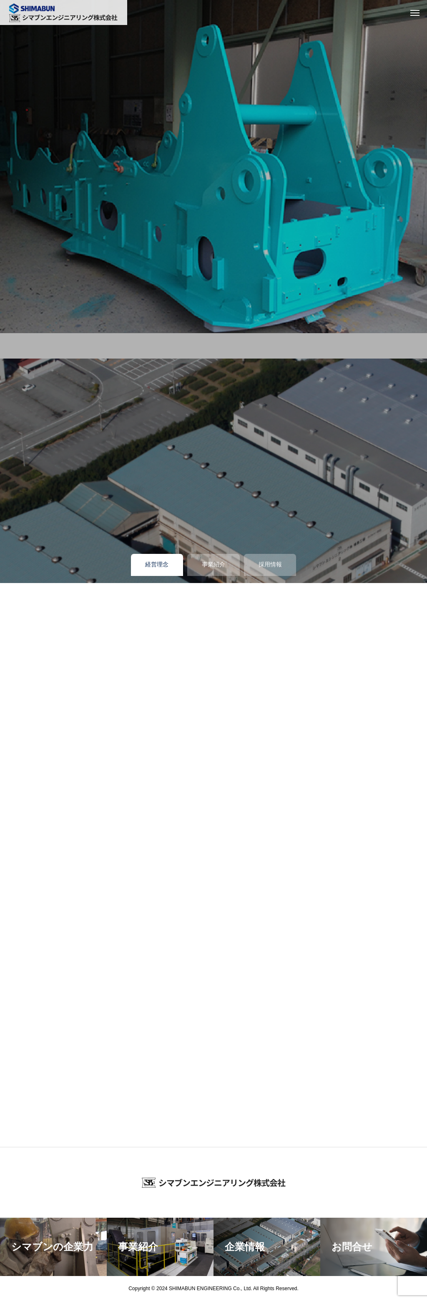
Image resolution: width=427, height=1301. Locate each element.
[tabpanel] (213, 166)
